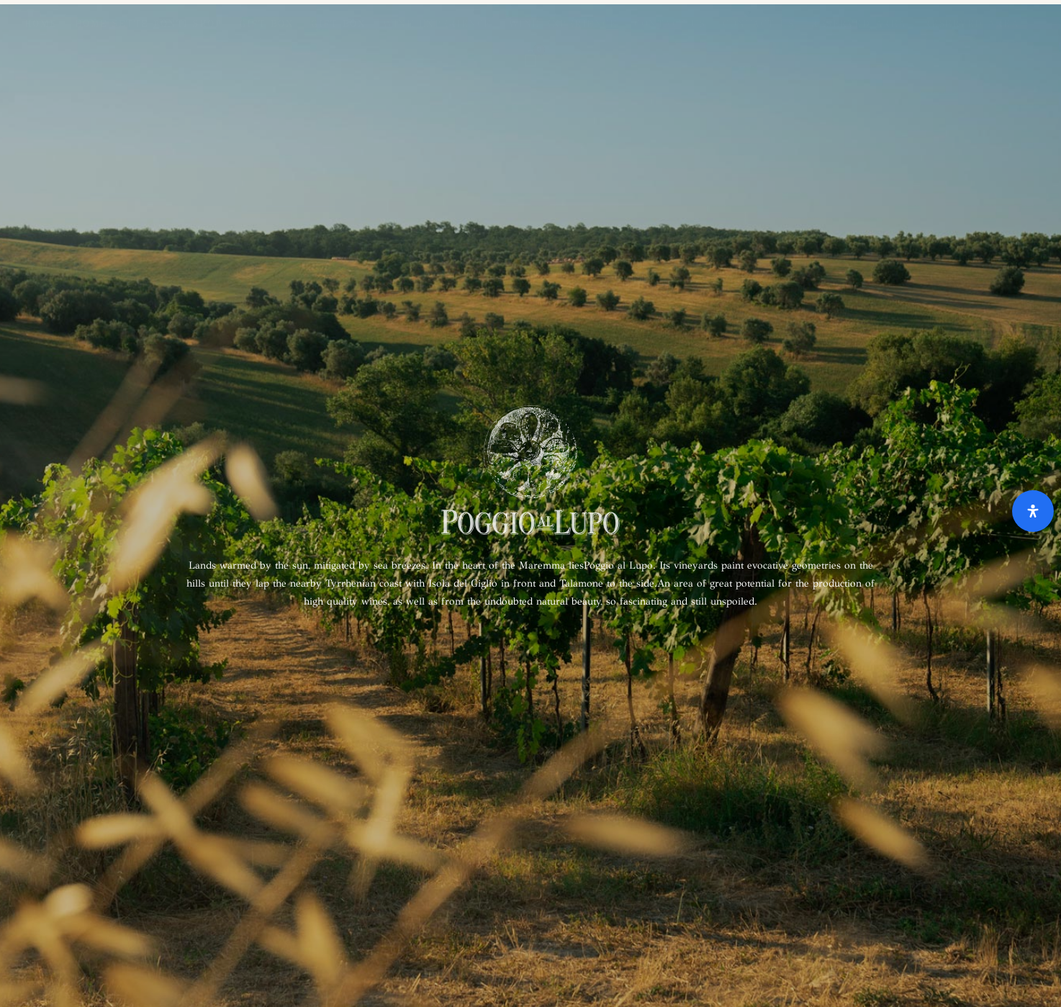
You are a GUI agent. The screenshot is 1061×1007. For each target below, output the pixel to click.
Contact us (669, 24)
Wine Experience (437, 24)
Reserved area (859, 24)
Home (41, 24)
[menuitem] (1036, 23)
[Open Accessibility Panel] (1033, 511)
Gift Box (266, 24)
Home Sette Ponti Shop (148, 24)
